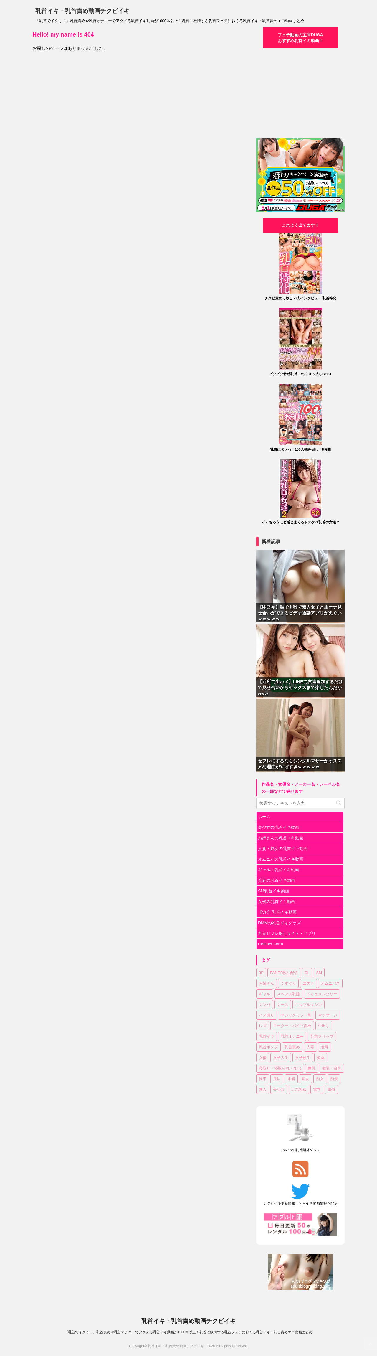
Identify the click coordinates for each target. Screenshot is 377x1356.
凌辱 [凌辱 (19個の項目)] (324, 1047)
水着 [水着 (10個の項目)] (291, 1079)
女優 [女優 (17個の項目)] (263, 1057)
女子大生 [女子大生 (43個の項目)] (280, 1057)
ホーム (264, 816)
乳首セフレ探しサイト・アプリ (287, 933)
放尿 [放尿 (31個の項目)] (277, 1079)
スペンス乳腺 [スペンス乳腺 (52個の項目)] (288, 994)
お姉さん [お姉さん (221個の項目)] (266, 983)
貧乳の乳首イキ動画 (276, 880)
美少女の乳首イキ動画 (278, 827)
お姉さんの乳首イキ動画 (280, 838)
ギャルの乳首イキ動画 (278, 869)
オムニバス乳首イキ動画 (280, 859)
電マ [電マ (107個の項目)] (317, 1089)
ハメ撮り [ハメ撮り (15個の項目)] (266, 1015)
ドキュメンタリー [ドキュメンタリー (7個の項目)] (322, 994)
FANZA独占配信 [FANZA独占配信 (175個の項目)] (284, 973)
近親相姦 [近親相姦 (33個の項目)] (299, 1089)
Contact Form (270, 944)
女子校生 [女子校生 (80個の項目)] (302, 1057)
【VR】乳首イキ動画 (277, 912)
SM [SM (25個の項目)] (319, 973)
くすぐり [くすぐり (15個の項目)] (288, 983)
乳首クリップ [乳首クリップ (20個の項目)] (321, 1036)
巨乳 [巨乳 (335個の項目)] (311, 1068)
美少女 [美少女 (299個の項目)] (279, 1089)
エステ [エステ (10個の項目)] (308, 983)
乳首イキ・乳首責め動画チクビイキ (82, 11)
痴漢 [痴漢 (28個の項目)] (334, 1079)
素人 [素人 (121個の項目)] (263, 1089)
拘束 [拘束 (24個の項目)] (263, 1079)
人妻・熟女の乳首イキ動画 (282, 848)
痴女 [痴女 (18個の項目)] (320, 1079)
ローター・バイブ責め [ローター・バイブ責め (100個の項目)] (292, 1026)
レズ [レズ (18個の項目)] (263, 1026)
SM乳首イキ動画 (273, 891)
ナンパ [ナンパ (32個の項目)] (264, 1004)
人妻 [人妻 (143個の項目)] (310, 1047)
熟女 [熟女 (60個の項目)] (305, 1079)
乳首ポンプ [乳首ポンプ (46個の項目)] (268, 1047)
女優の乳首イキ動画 (276, 901)
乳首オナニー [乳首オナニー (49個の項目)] (292, 1036)
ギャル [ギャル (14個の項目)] (264, 994)
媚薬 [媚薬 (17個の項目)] (321, 1057)
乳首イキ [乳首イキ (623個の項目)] (266, 1036)
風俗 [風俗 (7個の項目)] (331, 1089)
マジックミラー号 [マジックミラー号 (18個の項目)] (296, 1015)
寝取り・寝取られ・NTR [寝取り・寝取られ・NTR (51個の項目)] (280, 1068)
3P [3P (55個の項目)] (261, 973)
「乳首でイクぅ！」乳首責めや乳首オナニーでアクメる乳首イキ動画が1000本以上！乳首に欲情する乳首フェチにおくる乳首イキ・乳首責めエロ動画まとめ (189, 1332)
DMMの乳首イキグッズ (279, 922)
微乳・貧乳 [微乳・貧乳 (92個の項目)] (331, 1068)
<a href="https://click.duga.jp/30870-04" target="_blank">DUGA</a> (300, 92)
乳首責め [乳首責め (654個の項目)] (292, 1047)
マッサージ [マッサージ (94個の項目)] (327, 1015)
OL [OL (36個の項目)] (307, 973)
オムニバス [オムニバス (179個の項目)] (330, 983)
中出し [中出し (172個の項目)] (324, 1026)
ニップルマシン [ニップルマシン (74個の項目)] (308, 1004)
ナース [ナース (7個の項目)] (282, 1004)
